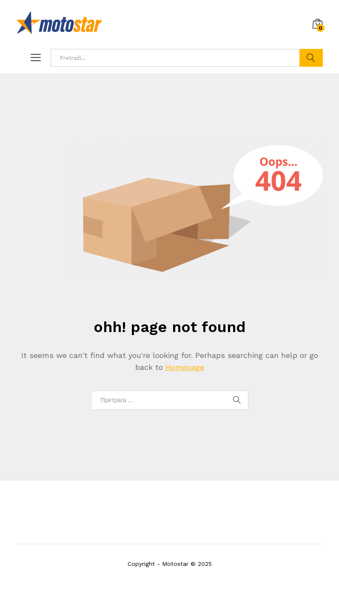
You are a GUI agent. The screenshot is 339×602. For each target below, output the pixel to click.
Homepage (184, 367)
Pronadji (311, 58)
